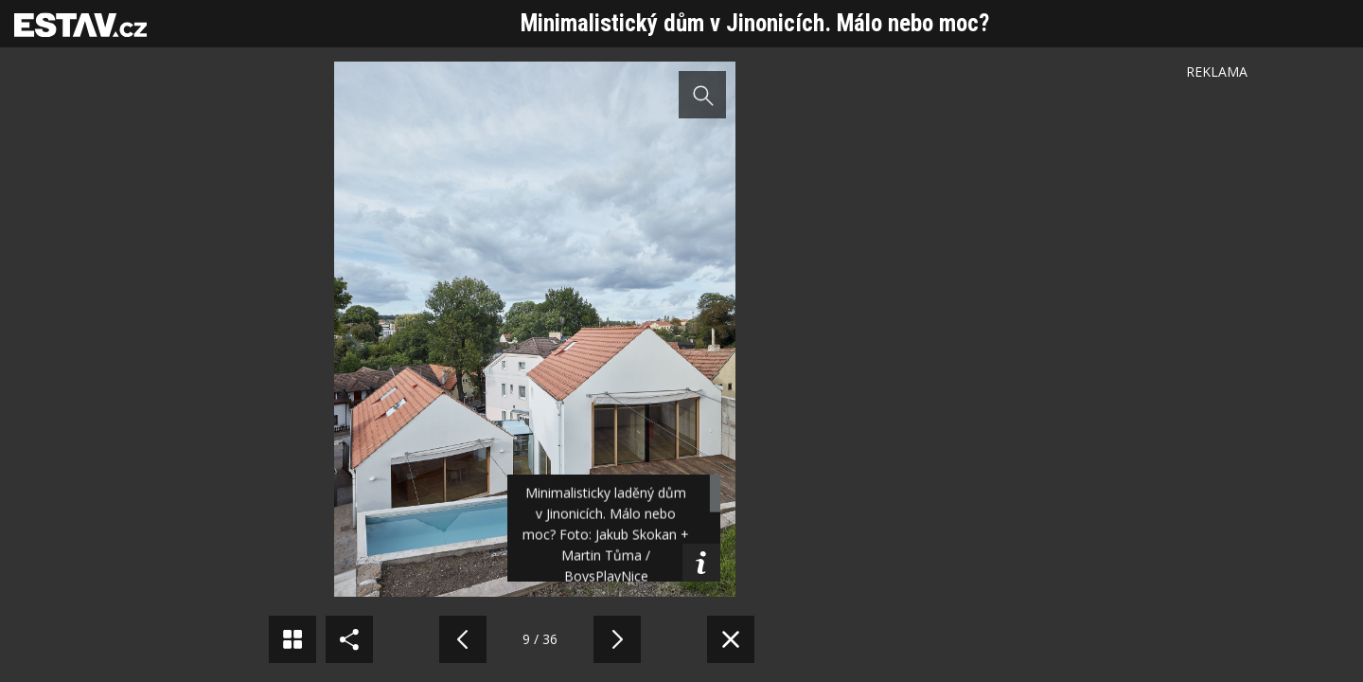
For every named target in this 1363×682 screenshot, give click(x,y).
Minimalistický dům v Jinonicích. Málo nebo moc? (755, 23)
